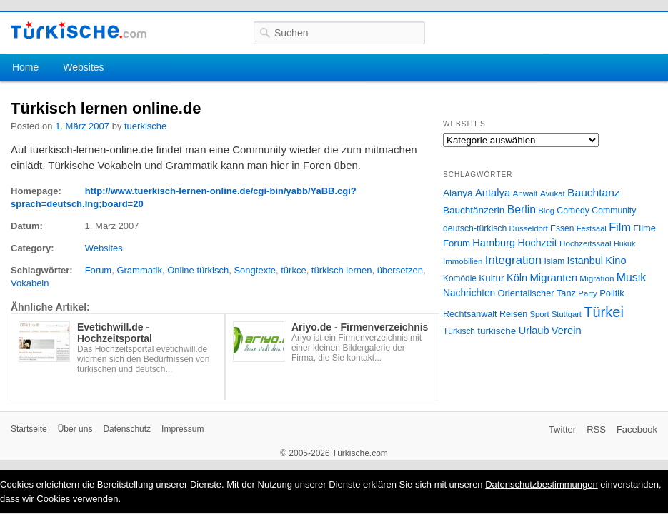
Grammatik (139, 270)
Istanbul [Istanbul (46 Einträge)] (585, 260)
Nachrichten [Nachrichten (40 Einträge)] (469, 293)
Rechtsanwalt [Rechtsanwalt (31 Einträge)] (470, 314)
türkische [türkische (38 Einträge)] (496, 331)
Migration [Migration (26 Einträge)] (596, 278)
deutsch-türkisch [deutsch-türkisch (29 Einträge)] (475, 228)
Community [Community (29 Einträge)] (614, 211)
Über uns (75, 429)
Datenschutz (127, 429)
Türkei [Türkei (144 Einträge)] (604, 312)
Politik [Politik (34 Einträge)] (611, 293)
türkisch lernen (341, 270)
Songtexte (255, 270)
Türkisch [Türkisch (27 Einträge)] (459, 331)
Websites (83, 67)
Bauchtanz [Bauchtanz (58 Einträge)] (593, 192)
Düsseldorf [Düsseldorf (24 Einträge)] (528, 228)
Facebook (637, 429)
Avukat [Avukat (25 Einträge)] (552, 193)
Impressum (182, 429)
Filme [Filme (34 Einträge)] (644, 228)
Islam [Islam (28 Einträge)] (554, 261)
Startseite (29, 429)
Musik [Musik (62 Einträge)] (632, 277)
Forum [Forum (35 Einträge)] (456, 243)
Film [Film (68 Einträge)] (620, 227)
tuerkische (145, 126)
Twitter (562, 429)
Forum (98, 270)
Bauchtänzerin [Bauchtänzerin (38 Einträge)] (473, 210)
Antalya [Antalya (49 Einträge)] (492, 192)
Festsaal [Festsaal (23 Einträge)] (592, 228)
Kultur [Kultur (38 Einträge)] (491, 278)
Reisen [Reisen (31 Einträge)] (513, 314)
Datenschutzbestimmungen (541, 484)
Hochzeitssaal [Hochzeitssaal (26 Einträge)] (585, 243)
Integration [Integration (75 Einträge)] (513, 260)
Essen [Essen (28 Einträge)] (562, 228)
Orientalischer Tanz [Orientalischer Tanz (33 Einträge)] (537, 293)
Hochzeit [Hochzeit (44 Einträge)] (537, 242)
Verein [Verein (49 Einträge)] (567, 330)
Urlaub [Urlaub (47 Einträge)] (534, 330)
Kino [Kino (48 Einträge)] (615, 260)
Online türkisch (198, 270)
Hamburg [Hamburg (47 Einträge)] (493, 242)
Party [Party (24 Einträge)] (587, 293)
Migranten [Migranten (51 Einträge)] (553, 277)
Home (25, 67)
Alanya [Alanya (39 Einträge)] (458, 193)
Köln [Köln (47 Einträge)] (517, 277)
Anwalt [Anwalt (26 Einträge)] (525, 193)
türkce (293, 270)
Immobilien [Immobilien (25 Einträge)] (462, 261)
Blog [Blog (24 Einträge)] (546, 210)
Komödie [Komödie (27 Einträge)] (460, 278)
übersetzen (400, 270)
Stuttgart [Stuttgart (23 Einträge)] (567, 314)
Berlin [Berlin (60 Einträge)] (521, 209)
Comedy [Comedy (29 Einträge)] (573, 211)
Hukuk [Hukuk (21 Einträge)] (624, 243)
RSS (596, 429)
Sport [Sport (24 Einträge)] (539, 314)
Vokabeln (30, 283)
